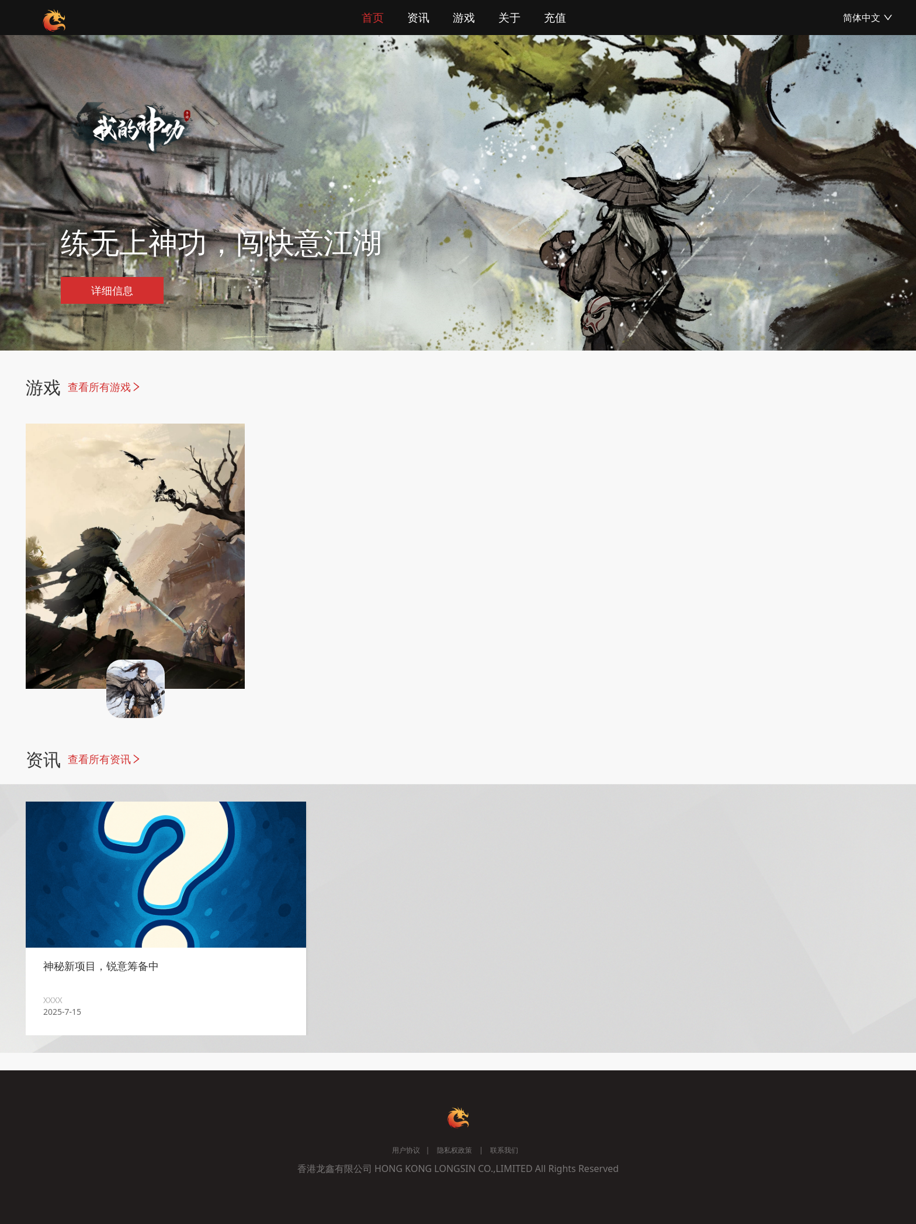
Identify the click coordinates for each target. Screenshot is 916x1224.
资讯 (418, 17)
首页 (373, 17)
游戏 (464, 17)
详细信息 (112, 290)
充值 (555, 17)
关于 (509, 17)
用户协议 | (410, 1150)
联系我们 (503, 1150)
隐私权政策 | (456, 1150)
